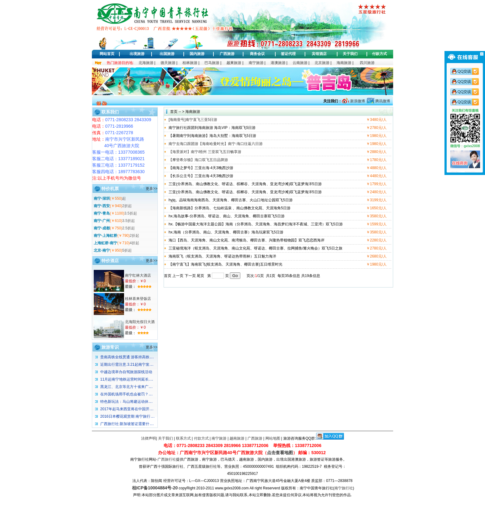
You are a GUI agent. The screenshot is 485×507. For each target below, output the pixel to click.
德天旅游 (168, 63)
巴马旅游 (211, 63)
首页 (174, 111)
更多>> (151, 188)
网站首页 (107, 54)
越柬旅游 (233, 63)
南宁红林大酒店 (138, 275)
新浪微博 (357, 101)
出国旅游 (167, 54)
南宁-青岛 (102, 213)
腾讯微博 (382, 101)
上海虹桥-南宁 (105, 243)
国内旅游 (197, 54)
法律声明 (148, 438)
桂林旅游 (189, 63)
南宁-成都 (102, 228)
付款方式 (379, 54)
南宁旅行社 (343, 488)
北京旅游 (322, 63)
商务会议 (257, 54)
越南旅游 (237, 438)
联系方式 (183, 438)
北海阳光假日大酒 (140, 322)
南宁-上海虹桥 (105, 235)
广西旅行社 (166, 459)
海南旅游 (344, 63)
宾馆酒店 (319, 54)
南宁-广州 (102, 221)
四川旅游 (367, 63)
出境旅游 (137, 54)
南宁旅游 (256, 63)
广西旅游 (227, 54)
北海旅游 (146, 63)
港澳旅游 (278, 63)
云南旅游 (300, 63)
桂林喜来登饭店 (138, 298)
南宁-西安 (102, 206)
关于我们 (350, 54)
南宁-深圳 (102, 198)
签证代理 (288, 54)
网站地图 (272, 438)
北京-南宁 (102, 250)
